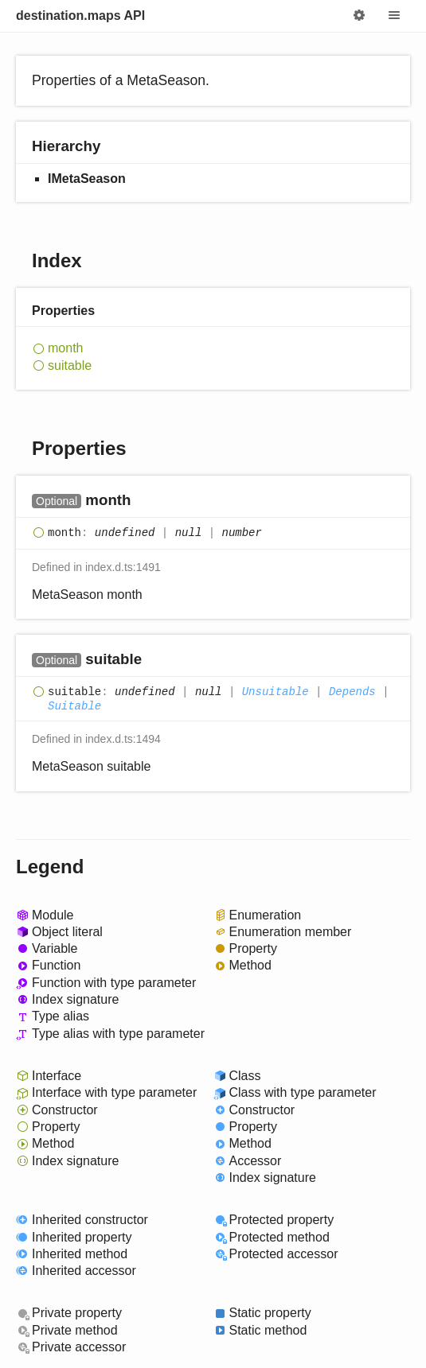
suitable (70, 365)
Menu (394, 16)
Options (359, 16)
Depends (352, 692)
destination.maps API (80, 15)
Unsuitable (275, 692)
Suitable (74, 706)
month (65, 348)
